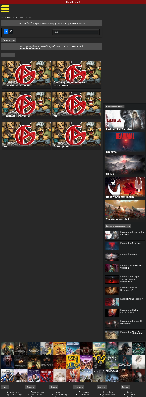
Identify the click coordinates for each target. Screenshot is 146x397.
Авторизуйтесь (30, 46)
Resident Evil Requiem (120, 129)
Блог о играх (25, 17)
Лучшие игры (14, 392)
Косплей (130, 394)
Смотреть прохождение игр (118, 226)
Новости (59, 392)
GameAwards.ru (9, 17)
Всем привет (62, 146)
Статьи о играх (62, 394)
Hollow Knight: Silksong (121, 196)
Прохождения (37, 392)
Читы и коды (37, 394)
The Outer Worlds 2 (118, 219)
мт (55, 115)
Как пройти (132, 233)
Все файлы (108, 392)
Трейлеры (84, 394)
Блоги (129, 392)
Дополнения (109, 394)
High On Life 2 (73, 2)
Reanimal (112, 151)
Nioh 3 (110, 174)
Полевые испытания (18, 85)
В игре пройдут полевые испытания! (70, 83)
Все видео (84, 392)
